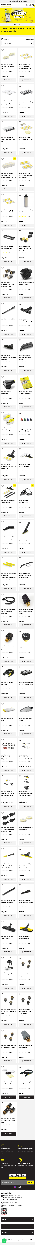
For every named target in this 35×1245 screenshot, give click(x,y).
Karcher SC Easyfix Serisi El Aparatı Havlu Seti (8, 66)
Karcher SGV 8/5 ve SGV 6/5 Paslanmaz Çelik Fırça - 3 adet (26, 1011)
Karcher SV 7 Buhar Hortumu (7, 683)
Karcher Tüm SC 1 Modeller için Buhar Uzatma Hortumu (25, 575)
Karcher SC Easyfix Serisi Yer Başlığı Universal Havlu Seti (25, 66)
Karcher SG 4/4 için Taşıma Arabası (7, 974)
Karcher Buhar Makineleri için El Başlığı (26, 320)
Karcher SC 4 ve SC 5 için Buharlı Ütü (25, 501)
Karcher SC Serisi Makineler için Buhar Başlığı (25, 357)
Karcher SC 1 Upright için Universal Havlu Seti (8, 211)
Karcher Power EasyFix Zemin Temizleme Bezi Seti (26, 103)
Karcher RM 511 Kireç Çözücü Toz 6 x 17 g (25, 392)
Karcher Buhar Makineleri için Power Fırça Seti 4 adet (7, 284)
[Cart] (33, 5)
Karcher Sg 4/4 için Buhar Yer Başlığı (24, 937)
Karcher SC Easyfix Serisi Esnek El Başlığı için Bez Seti (25, 175)
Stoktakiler (6, 39)
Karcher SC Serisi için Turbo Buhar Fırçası (8, 538)
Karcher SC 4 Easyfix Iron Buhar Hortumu (25, 1083)
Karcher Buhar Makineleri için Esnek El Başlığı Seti (8, 466)
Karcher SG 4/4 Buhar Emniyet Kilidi (25, 1046)
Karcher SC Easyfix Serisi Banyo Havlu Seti (26, 138)
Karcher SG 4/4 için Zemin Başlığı (7, 937)
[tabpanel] (17, 15)
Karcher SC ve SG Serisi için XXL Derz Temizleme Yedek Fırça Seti (8, 575)
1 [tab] (14, 24)
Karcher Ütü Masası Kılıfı (7, 719)
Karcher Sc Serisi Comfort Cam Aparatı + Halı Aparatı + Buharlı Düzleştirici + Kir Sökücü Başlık (8, 793)
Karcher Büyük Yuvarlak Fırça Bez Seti (26, 828)
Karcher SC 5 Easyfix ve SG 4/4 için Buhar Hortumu (8, 611)
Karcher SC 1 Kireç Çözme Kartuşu (7, 429)
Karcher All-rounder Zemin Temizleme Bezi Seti (8, 139)
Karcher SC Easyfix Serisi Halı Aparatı (7, 247)
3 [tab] (17, 24)
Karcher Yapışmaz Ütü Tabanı (25, 719)
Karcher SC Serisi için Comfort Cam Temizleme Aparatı (25, 866)
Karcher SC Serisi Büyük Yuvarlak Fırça (26, 283)
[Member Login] (30, 5)
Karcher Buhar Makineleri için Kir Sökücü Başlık (6, 866)
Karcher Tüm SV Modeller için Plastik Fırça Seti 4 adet (25, 430)
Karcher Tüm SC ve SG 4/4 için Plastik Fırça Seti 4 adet (25, 248)
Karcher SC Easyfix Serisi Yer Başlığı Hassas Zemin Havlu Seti (7, 103)
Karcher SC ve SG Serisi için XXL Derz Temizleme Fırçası (26, 539)
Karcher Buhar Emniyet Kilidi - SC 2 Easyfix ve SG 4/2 (26, 611)
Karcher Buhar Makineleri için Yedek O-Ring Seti (8, 757)
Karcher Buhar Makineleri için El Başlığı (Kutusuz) (8, 357)
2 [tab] (15, 24)
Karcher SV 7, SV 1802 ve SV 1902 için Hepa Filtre (26, 683)
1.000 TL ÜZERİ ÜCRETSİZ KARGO (17, 1)
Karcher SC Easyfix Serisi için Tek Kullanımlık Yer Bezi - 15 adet (8, 176)
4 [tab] (19, 24)
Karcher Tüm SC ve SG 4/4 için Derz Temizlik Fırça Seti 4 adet (8, 829)
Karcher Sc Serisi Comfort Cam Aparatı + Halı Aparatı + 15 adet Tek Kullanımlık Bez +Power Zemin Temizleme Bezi (26, 757)
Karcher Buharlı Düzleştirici (6, 392)
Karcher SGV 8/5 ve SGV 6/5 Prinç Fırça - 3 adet (8, 1046)
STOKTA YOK (8, 1097)
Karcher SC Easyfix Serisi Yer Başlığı (24, 465)
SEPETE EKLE (8, 80)
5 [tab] (20, 24)
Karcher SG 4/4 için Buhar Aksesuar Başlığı (26, 901)
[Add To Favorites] (2, 49)
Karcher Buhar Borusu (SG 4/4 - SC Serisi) (8, 901)
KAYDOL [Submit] (30, 1182)
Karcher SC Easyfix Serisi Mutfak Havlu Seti (8, 1083)
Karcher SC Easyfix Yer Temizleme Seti (8, 501)
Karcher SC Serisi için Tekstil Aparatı (8, 320)
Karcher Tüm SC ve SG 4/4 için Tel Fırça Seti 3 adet (8, 1120)
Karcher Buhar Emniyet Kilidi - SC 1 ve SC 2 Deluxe (8, 648)
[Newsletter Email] (17, 1182)
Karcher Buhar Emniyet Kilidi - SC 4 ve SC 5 (26, 647)
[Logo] (6, 5)
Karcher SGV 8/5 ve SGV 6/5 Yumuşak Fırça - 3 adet (26, 975)
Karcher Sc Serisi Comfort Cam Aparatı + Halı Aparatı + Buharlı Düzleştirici (26, 793)
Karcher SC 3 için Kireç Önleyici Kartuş (26, 211)
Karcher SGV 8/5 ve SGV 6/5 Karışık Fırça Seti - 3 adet (8, 1011)
